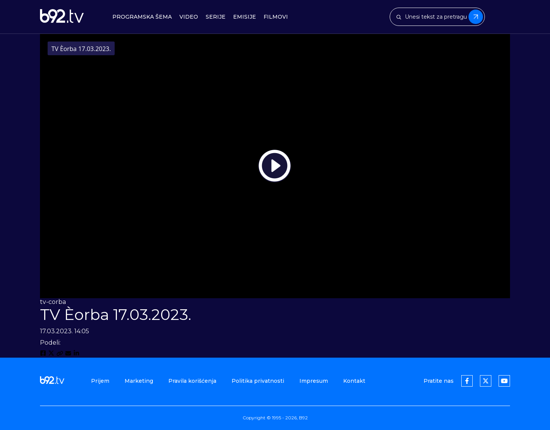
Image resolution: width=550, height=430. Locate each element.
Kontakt (354, 380)
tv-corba (53, 301)
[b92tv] (62, 16)
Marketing (139, 380)
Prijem (100, 380)
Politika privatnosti (258, 380)
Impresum (313, 380)
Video (188, 17)
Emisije (244, 17)
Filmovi (276, 17)
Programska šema (142, 17)
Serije (215, 17)
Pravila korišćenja (192, 380)
